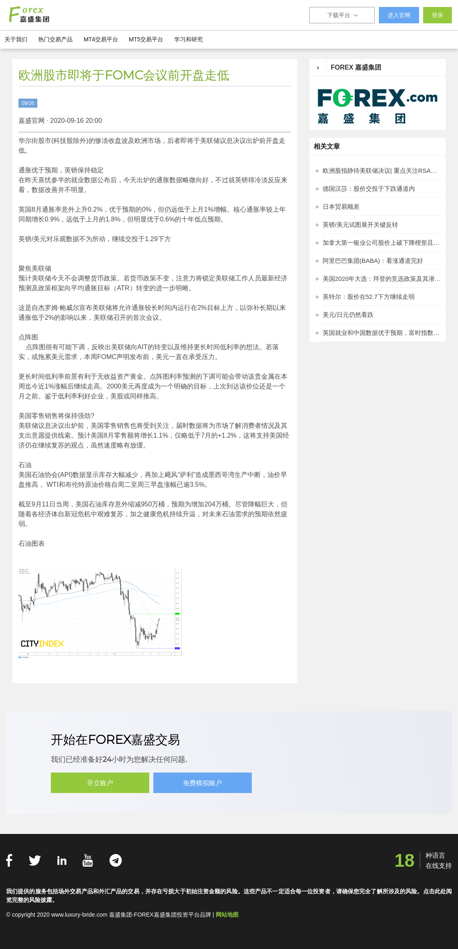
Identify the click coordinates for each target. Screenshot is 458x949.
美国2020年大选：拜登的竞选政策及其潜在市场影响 (382, 278)
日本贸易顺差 (341, 206)
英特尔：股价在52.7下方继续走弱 (369, 296)
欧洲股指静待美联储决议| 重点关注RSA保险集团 (382, 170)
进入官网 (398, 15)
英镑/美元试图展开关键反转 (360, 224)
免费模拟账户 (202, 783)
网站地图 (227, 914)
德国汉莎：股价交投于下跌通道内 (369, 188)
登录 (437, 15)
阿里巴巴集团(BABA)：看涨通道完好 (373, 260)
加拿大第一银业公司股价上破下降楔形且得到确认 (382, 242)
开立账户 (100, 783)
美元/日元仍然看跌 (348, 314)
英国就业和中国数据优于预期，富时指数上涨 (382, 332)
